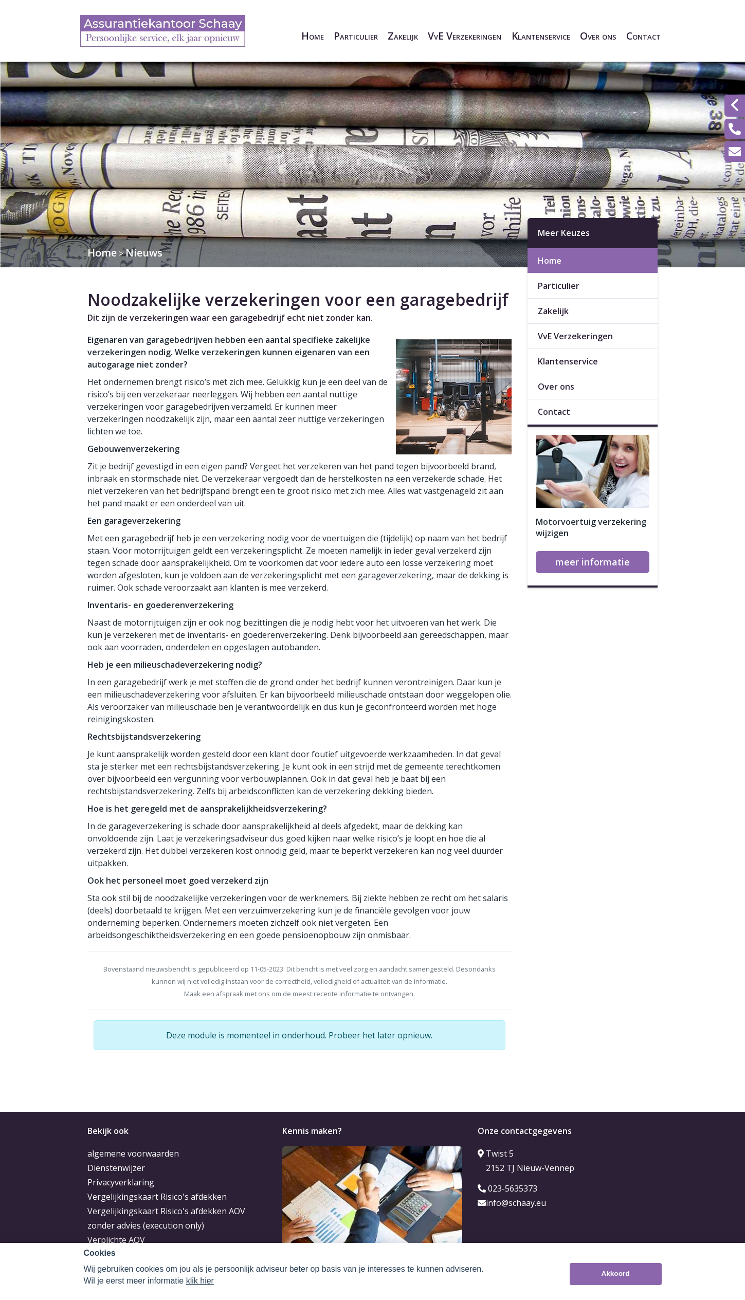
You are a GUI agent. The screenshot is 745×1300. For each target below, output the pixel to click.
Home (312, 36)
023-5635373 (507, 1188)
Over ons (598, 36)
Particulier (356, 36)
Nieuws (143, 253)
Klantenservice (541, 36)
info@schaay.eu (512, 1203)
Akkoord (615, 1274)
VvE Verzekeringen (464, 36)
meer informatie (592, 562)
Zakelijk (403, 36)
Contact (643, 36)
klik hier (200, 1280)
